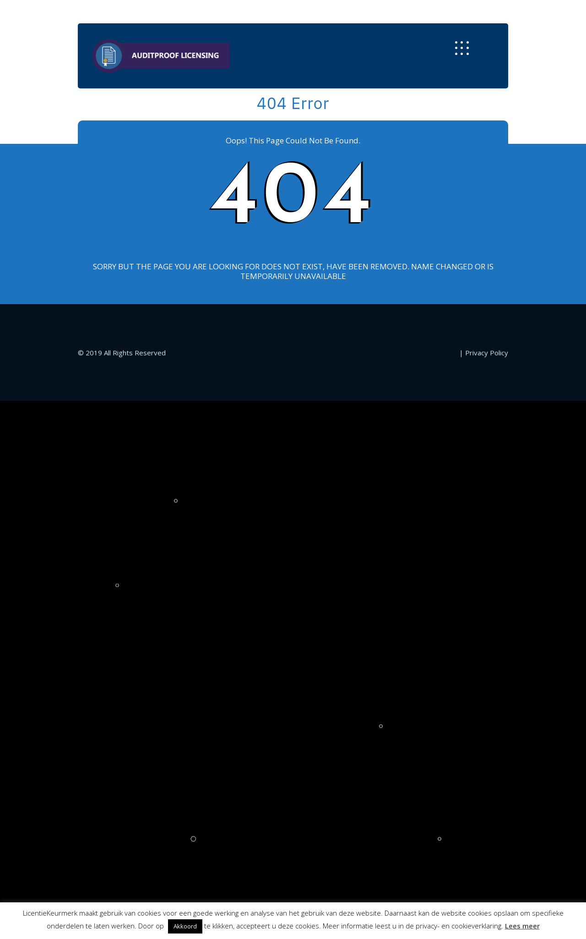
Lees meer (522, 925)
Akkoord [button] (185, 926)
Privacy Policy (486, 705)
